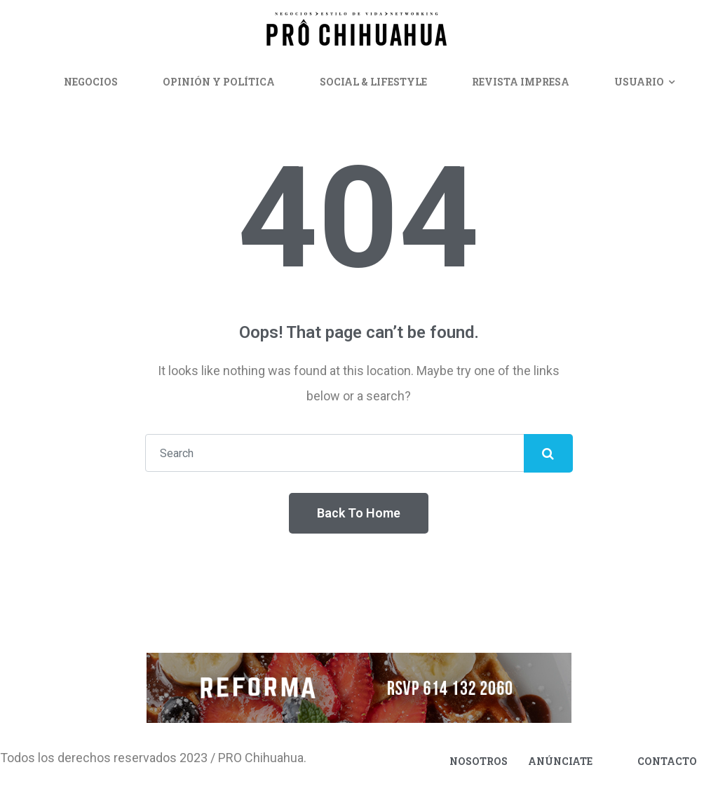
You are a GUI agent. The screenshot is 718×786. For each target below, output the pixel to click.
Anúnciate (560, 761)
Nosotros (478, 761)
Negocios (91, 81)
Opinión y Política (219, 81)
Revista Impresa (520, 81)
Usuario (639, 81)
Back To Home (358, 513)
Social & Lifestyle (373, 81)
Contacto (667, 761)
